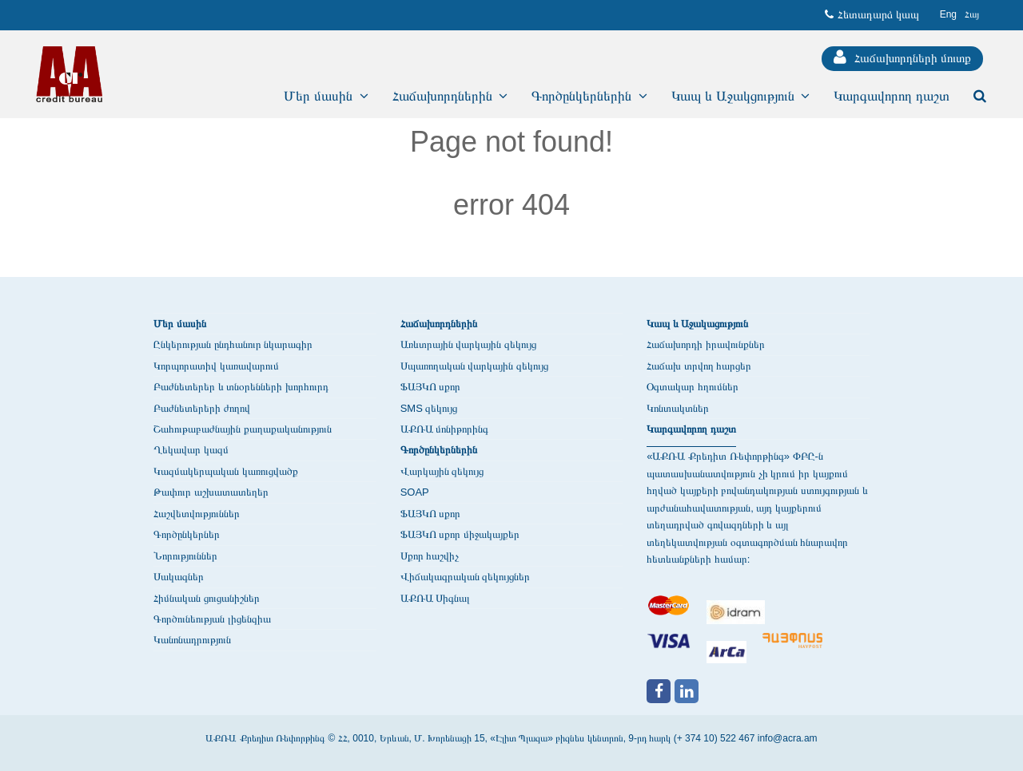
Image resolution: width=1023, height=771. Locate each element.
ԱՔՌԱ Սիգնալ (435, 598)
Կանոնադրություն (192, 640)
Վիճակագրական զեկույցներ (465, 577)
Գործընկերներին (438, 450)
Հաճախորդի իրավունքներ (706, 344)
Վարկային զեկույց (442, 471)
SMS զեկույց (429, 408)
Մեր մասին (179, 324)
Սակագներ (178, 577)
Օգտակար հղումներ (692, 387)
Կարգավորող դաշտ (691, 429)
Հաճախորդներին (438, 324)
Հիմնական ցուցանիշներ (206, 598)
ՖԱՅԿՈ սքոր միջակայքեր (459, 534)
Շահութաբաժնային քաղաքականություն (242, 429)
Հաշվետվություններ (196, 514)
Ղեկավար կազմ (191, 450)
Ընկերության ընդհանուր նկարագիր (232, 344)
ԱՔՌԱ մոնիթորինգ (444, 429)
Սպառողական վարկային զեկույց (474, 366)
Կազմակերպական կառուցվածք (225, 471)
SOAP (414, 492)
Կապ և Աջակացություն (697, 324)
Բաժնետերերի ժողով (201, 408)
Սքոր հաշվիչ (430, 556)
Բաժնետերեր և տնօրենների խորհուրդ (240, 387)
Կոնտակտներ (678, 408)
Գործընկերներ (186, 534)
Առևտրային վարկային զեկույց (468, 344)
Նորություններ (185, 556)
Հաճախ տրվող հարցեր (699, 366)
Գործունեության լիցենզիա (212, 619)
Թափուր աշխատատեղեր (211, 492)
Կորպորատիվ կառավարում (216, 366)
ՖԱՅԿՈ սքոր (430, 387)
